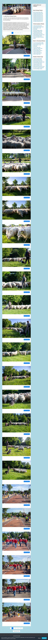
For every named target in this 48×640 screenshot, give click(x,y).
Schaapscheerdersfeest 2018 (38, 13)
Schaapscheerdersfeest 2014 (38, 17)
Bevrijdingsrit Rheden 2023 (37, 31)
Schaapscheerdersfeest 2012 (38, 20)
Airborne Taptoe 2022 (36, 54)
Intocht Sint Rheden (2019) (37, 65)
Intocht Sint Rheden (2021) (37, 63)
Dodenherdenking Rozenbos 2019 (38, 66)
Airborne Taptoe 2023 (36, 51)
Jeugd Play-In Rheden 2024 (37, 48)
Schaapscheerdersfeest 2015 (38, 16)
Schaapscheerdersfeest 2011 (38, 21)
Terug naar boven (16, 631)
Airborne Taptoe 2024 (36, 49)
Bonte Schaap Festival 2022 (37, 12)
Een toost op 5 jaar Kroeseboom (38, 67)
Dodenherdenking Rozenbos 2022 (38, 34)
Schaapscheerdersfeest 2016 (38, 15)
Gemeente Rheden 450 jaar (37, 30)
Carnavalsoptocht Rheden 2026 (38, 26)
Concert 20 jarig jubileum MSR (38, 42)
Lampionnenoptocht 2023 (37, 32)
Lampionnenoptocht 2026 (37, 25)
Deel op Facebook (26, 55)
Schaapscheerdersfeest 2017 (38, 14)
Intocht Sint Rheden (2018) (37, 68)
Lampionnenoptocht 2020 (37, 64)
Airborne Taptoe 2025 (36, 47)
